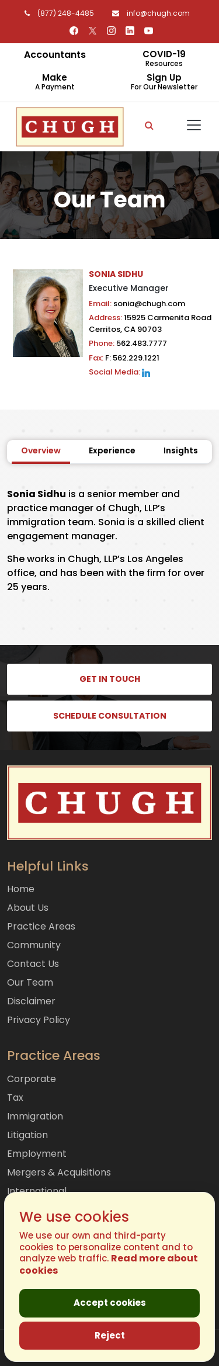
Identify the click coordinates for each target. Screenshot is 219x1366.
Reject (110, 1335)
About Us (27, 907)
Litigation (27, 1135)
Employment (37, 1153)
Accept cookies (110, 1302)
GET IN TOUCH (109, 679)
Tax (15, 1097)
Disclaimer (31, 1001)
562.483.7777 (128, 343)
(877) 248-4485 (57, 13)
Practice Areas (41, 926)
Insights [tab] (181, 450)
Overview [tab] (41, 450)
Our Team (30, 982)
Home (20, 889)
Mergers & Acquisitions (59, 1172)
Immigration (35, 1116)
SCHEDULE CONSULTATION (109, 716)
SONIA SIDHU (116, 274)
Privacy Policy (38, 1020)
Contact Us (33, 963)
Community (34, 945)
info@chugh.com (148, 13)
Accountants (55, 54)
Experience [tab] (112, 450)
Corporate (31, 1079)
